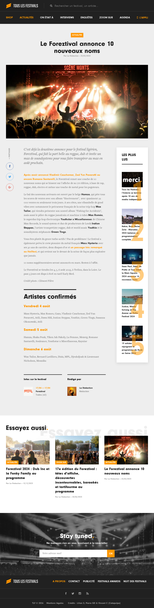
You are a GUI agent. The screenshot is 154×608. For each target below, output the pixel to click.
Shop (9, 17)
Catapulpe (114, 603)
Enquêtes (86, 17)
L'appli (142, 17)
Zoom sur (106, 17)
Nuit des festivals (134, 581)
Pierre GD (90, 603)
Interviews (67, 17)
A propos (59, 581)
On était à (46, 17)
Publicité (89, 581)
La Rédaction (73, 56)
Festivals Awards (109, 581)
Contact (74, 581)
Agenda (125, 17)
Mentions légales (54, 603)
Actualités (26, 17)
